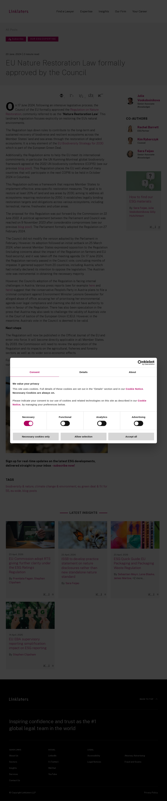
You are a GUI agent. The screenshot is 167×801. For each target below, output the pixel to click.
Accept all (131, 436)
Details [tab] (83, 372)
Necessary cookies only (36, 436)
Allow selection (83, 436)
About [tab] (132, 372)
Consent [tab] (35, 372)
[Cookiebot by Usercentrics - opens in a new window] (140, 362)
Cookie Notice (134, 388)
